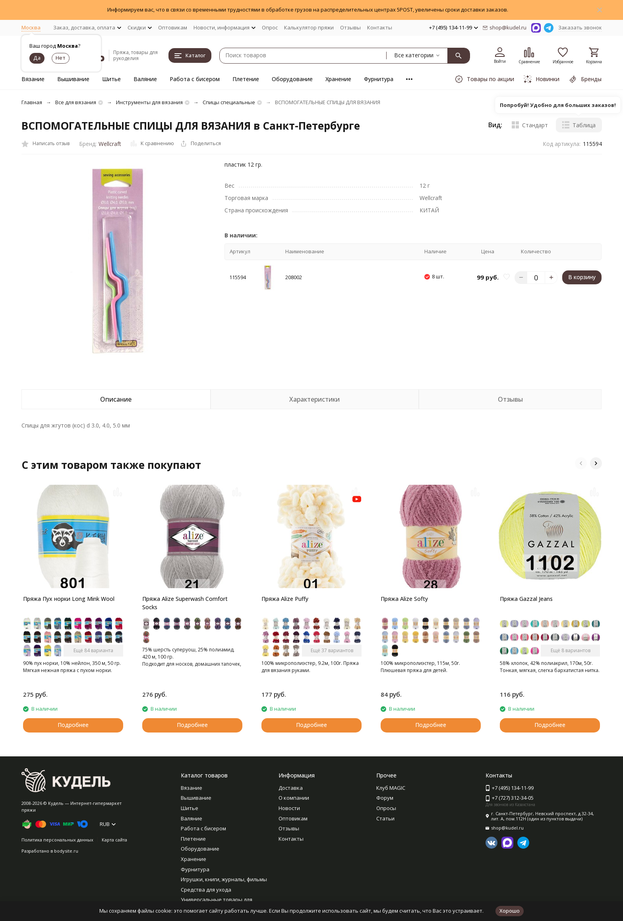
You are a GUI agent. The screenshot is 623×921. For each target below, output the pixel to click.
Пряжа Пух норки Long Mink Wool (68, 598)
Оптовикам (172, 27)
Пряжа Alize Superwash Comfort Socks (185, 603)
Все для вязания (75, 102)
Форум (384, 797)
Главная (31, 102)
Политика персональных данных (57, 840)
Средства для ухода (206, 889)
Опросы (386, 808)
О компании (294, 797)
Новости (289, 808)
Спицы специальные (229, 102)
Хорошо (509, 910)
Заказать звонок (580, 27)
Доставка (291, 787)
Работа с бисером (195, 79)
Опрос (270, 27)
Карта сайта (114, 840)
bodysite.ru (66, 851)
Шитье (111, 79)
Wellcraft (110, 144)
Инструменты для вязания (149, 102)
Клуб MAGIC (390, 787)
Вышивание (73, 79)
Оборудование (292, 79)
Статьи (385, 818)
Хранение (338, 79)
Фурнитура (378, 79)
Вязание (32, 79)
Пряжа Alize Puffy (284, 598)
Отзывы (350, 27)
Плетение (245, 79)
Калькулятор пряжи (309, 27)
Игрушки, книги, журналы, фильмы (224, 879)
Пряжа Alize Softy (404, 598)
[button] (581, 463)
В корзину (582, 277)
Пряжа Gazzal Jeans (526, 598)
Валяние (145, 79)
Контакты (379, 27)
